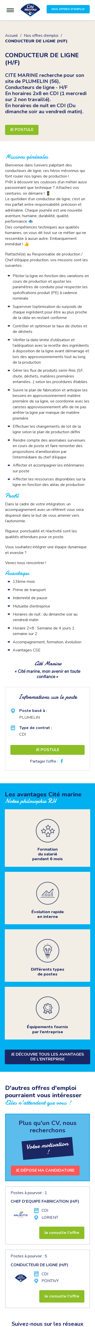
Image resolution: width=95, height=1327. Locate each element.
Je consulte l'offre (61, 1232)
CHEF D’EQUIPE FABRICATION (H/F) (45, 1201)
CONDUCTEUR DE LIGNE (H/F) (39, 1265)
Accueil (11, 35)
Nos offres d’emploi (41, 35)
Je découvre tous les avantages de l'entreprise (47, 1057)
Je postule (21, 129)
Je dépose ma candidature (45, 1170)
